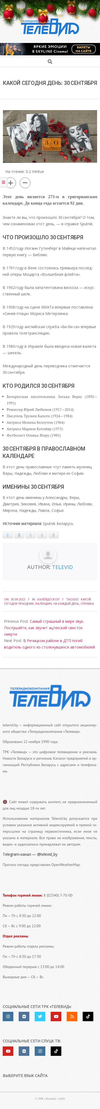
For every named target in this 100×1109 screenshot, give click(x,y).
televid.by (10, 725)
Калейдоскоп (48, 599)
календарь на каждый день (57, 603)
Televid (62, 567)
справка (87, 603)
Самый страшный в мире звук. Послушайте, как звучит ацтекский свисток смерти (44, 628)
